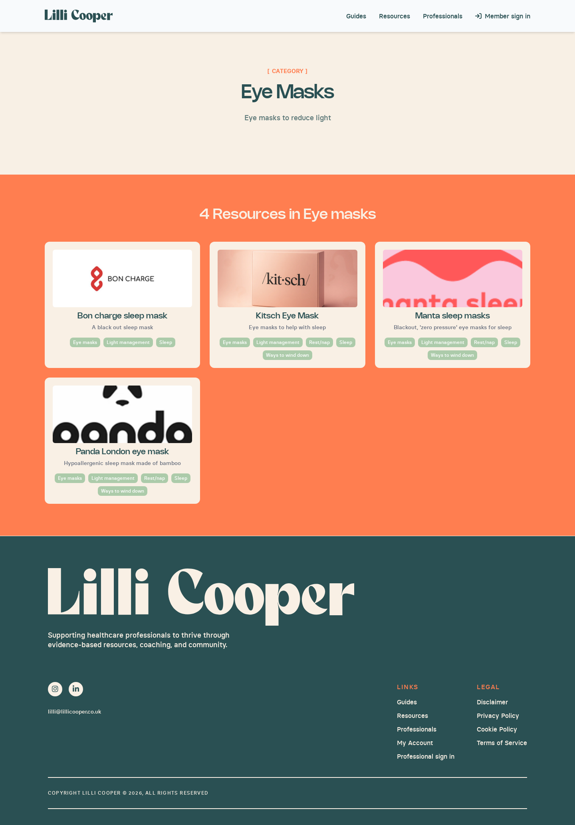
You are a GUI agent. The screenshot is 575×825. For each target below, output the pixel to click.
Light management (128, 342)
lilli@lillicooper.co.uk (74, 711)
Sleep (165, 342)
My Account (415, 743)
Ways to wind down (287, 355)
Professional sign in (425, 756)
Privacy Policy (498, 716)
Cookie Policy (497, 729)
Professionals (442, 16)
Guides (356, 16)
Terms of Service (502, 743)
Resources (394, 16)
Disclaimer (492, 702)
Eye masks (85, 342)
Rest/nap (319, 342)
